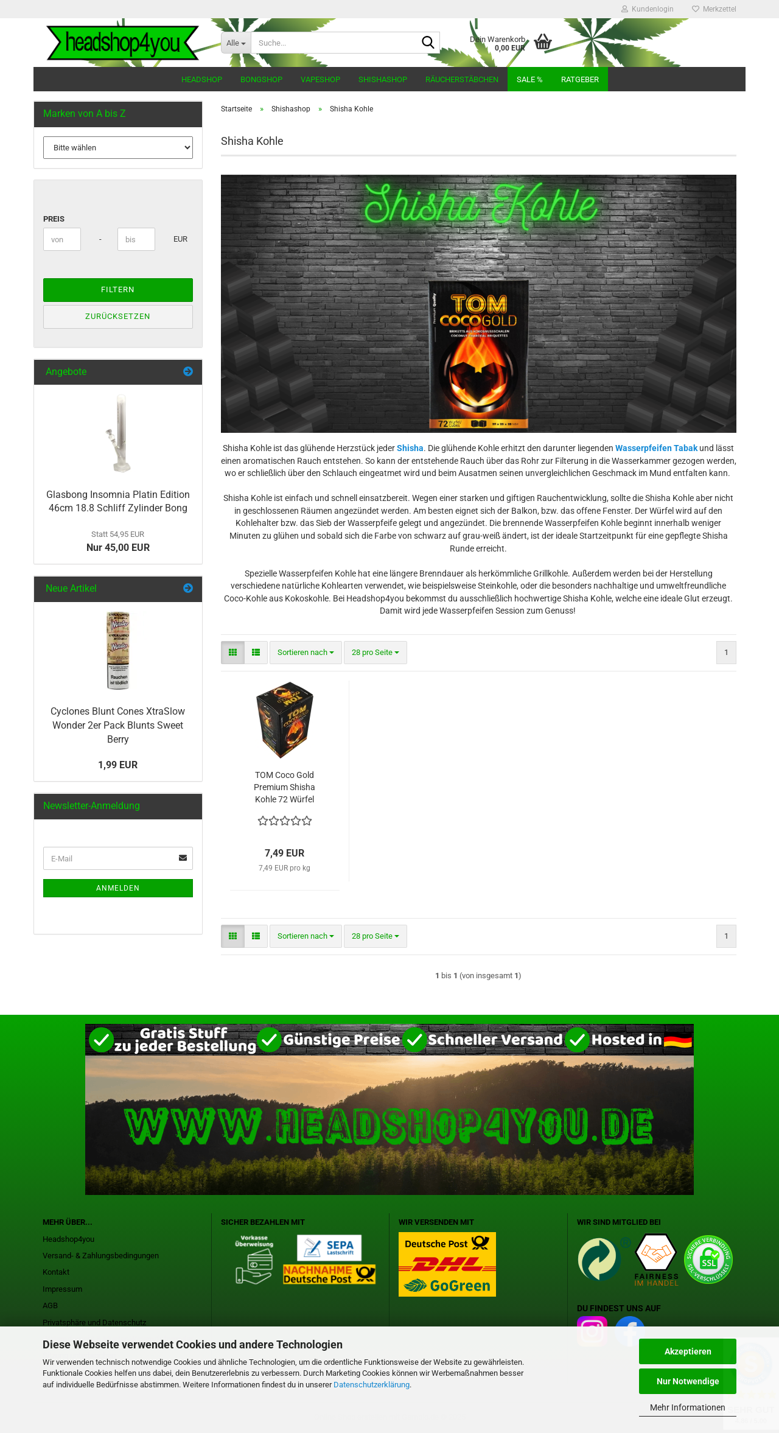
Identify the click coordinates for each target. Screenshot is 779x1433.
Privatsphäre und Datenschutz (94, 1322)
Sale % (530, 79)
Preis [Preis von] (54, 218)
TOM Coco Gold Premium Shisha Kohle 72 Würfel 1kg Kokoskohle (284, 787)
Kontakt (56, 1272)
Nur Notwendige (688, 1381)
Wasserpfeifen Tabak (656, 448)
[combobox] (306, 653)
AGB (50, 1305)
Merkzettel (714, 9)
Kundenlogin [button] (647, 9)
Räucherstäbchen (461, 79)
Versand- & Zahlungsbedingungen (101, 1255)
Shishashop (382, 79)
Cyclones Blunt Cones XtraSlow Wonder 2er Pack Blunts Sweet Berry (118, 725)
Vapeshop (320, 79)
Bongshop (261, 79)
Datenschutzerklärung (372, 1384)
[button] (233, 653)
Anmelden (118, 888)
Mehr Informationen (687, 1407)
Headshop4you (68, 1239)
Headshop (201, 79)
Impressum (62, 1289)
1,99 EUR (118, 765)
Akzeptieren (688, 1351)
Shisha (410, 448)
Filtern (117, 289)
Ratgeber (580, 79)
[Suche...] (236, 43)
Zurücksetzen (117, 316)
